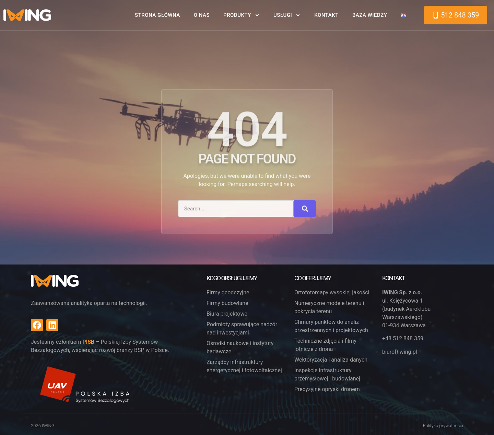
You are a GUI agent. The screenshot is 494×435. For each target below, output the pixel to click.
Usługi (287, 15)
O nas (202, 15)
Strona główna (157, 15)
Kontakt (326, 15)
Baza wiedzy (369, 15)
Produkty (241, 15)
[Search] (305, 252)
